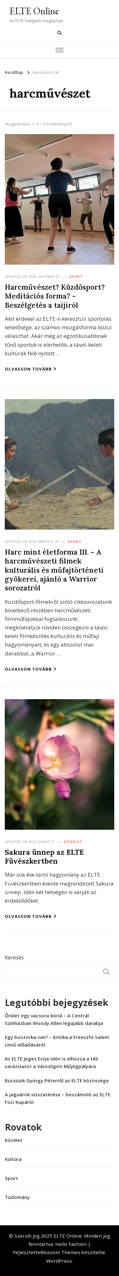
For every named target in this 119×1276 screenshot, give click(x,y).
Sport (76, 276)
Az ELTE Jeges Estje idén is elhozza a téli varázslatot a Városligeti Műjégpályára (51, 1062)
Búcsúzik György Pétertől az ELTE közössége (57, 1080)
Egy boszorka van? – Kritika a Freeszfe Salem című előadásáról (57, 1041)
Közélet (73, 841)
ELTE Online (34, 11)
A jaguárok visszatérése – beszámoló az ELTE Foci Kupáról (57, 1098)
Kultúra (13, 1159)
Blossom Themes (60, 1252)
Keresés (14, 957)
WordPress (59, 1261)
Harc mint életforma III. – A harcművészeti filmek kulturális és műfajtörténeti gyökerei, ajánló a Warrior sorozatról (54, 569)
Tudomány (17, 1197)
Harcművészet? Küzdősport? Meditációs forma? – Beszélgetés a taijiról (55, 296)
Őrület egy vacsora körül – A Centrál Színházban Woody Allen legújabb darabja (54, 1019)
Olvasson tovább (30, 369)
